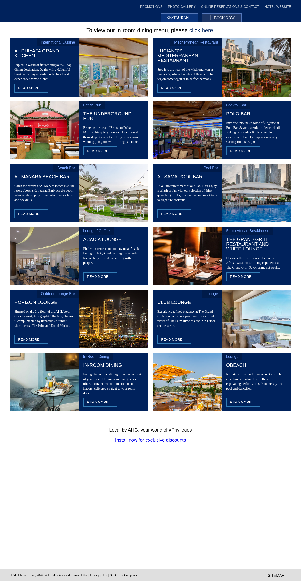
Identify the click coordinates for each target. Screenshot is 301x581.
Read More (29, 88)
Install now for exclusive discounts (150, 440)
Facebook (268, 18)
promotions (151, 6)
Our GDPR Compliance (124, 575)
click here (201, 30)
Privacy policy (98, 575)
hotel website (278, 6)
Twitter (277, 18)
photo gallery (182, 6)
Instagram (287, 18)
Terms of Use (79, 575)
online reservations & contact (230, 6)
